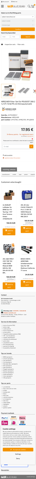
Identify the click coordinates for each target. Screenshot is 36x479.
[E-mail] (31, 146)
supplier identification (9, 337)
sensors (5, 406)
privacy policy (7, 332)
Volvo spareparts (7, 376)
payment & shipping (8, 346)
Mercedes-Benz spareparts (10, 364)
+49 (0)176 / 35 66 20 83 (19, 310)
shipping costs (30, 136)
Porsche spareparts (8, 372)
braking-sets (6, 392)
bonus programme (8, 330)
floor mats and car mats (9, 388)
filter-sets (5, 395)
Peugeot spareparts (8, 369)
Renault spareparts (8, 370)
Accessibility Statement (9, 348)
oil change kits (7, 399)
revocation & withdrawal (10, 339)
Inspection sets (10, 44)
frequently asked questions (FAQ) (12, 334)
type (20, 174)
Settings (18, 454)
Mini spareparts (7, 365)
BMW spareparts (7, 357)
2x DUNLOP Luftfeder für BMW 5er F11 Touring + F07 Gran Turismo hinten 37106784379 (7, 212)
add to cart (9, 231)
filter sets (20, 44)
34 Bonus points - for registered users (20, 134)
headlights (6, 404)
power (26, 174)
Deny (18, 458)
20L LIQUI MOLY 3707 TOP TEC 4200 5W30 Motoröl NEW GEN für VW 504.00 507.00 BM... (8, 266)
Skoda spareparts (8, 374)
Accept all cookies (18, 449)
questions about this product (11, 158)
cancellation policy (8, 342)
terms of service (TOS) (9, 325)
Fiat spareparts (7, 360)
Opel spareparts (7, 367)
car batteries (6, 386)
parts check (6, 341)
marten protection (8, 397)
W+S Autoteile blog (8, 344)
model (14, 174)
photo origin (6, 327)
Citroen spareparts (8, 358)
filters (4, 393)
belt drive (5, 400)
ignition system (7, 407)
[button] (33, 91)
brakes (5, 390)
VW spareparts (7, 377)
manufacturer (6, 174)
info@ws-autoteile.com (10, 312)
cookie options (7, 328)
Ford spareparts (7, 362)
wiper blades (6, 402)
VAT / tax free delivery (9, 335)
